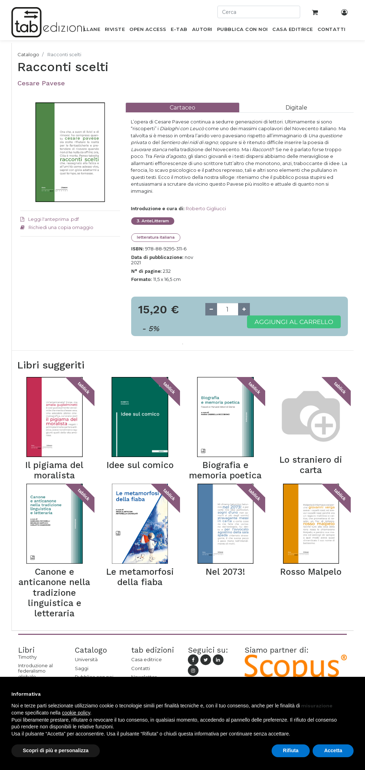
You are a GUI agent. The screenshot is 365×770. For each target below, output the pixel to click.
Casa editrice (146, 659)
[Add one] (244, 309)
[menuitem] (87, 30)
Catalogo (28, 54)
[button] (350, 694)
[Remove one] (211, 309)
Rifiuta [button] (291, 750)
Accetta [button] (333, 750)
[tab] (182, 107)
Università (86, 659)
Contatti (140, 668)
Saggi (81, 668)
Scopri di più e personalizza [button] (55, 750)
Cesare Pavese (41, 83)
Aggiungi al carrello (294, 321)
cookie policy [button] (76, 713)
